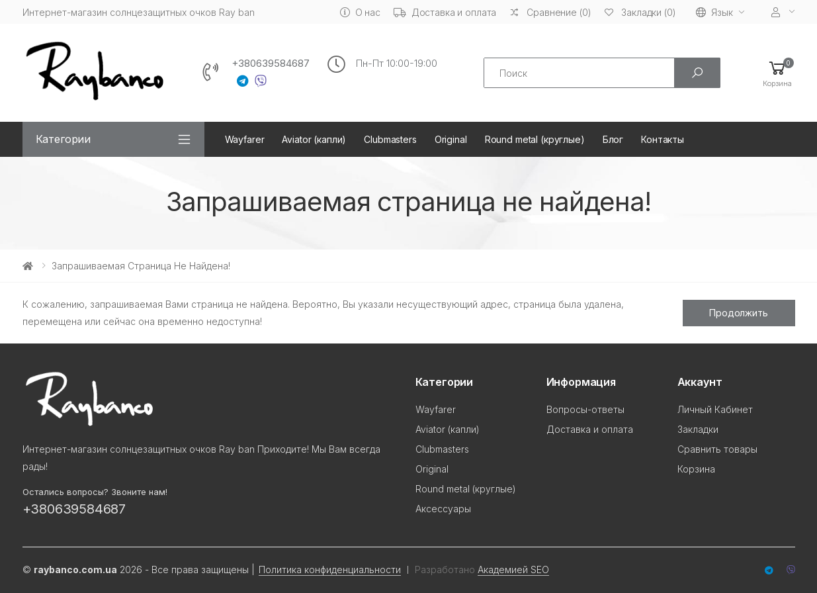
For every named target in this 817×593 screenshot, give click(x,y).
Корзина (696, 469)
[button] (777, 73)
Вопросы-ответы (585, 409)
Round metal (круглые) (535, 139)
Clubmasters (390, 139)
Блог (613, 139)
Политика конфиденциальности (330, 569)
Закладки (697, 429)
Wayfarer (245, 139)
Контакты (662, 139)
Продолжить (738, 312)
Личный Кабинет (715, 409)
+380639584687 (271, 63)
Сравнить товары (717, 449)
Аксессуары (443, 508)
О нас (360, 12)
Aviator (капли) (314, 139)
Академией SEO (513, 569)
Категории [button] (63, 139)
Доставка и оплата (445, 12)
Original (451, 139)
